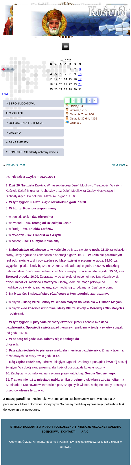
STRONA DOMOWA (22, 103)
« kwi (4, 93)
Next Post (118, 165)
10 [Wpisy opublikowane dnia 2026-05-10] (79, 74)
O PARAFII (16, 113)
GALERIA (15, 132)
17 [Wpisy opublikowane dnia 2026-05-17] (79, 79)
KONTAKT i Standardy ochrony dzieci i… (35, 152)
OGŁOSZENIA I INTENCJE (26, 123)
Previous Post (15, 165)
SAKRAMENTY (19, 142)
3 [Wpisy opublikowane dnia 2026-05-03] (80, 69)
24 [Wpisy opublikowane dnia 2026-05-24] (79, 84)
